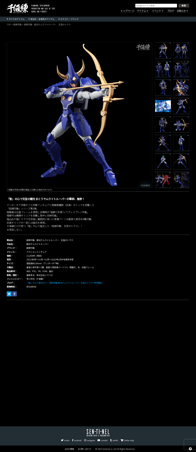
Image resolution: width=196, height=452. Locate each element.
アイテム (141, 10)
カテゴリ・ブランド (69, 19)
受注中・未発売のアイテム (42, 19)
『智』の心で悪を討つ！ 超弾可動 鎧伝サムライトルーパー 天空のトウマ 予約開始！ (65, 282)
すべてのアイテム (17, 19)
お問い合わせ (84, 448)
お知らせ (181, 10)
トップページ (127, 10)
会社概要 (69, 448)
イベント (156, 10)
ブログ (170, 10)
